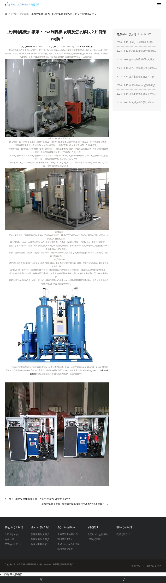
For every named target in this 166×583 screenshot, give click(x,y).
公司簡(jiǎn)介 (12, 534)
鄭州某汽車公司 (65, 539)
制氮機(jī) (69, 564)
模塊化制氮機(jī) (39, 544)
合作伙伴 (9, 539)
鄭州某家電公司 (65, 548)
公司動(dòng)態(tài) (97, 534)
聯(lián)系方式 (123, 534)
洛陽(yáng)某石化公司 (68, 544)
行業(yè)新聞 (94, 539)
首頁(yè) (11, 14)
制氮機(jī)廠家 (59, 564)
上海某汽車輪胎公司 (67, 534)
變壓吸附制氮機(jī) (40, 534)
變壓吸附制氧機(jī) (40, 539)
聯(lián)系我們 (154, 565)
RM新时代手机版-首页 (11, 574)
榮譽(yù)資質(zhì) (13, 544)
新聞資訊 (24, 13)
